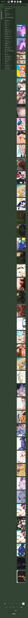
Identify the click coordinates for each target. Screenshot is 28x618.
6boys (6, 27)
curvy (6, 40)
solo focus (7, 67)
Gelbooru (15, 610)
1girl (5, 22)
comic (6, 15)
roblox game (7, 58)
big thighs (7, 32)
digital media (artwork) (9, 17)
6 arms (6, 25)
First (5, 603)
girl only (6, 54)
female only (7, 47)
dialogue (6, 43)
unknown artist (7, 8)
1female (6, 20)
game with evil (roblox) (9, 50)
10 (13, 607)
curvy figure (7, 41)
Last (21, 607)
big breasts (7, 31)
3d (5, 12)
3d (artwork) (7, 13)
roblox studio (7, 59)
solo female (7, 65)
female (6, 45)
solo (5, 63)
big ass (6, 29)
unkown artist (7, 68)
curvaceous (7, 38)
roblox (6, 10)
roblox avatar (7, 56)
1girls (6, 23)
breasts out (7, 36)
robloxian (6, 61)
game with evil (7, 49)
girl (5, 52)
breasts (6, 34)
